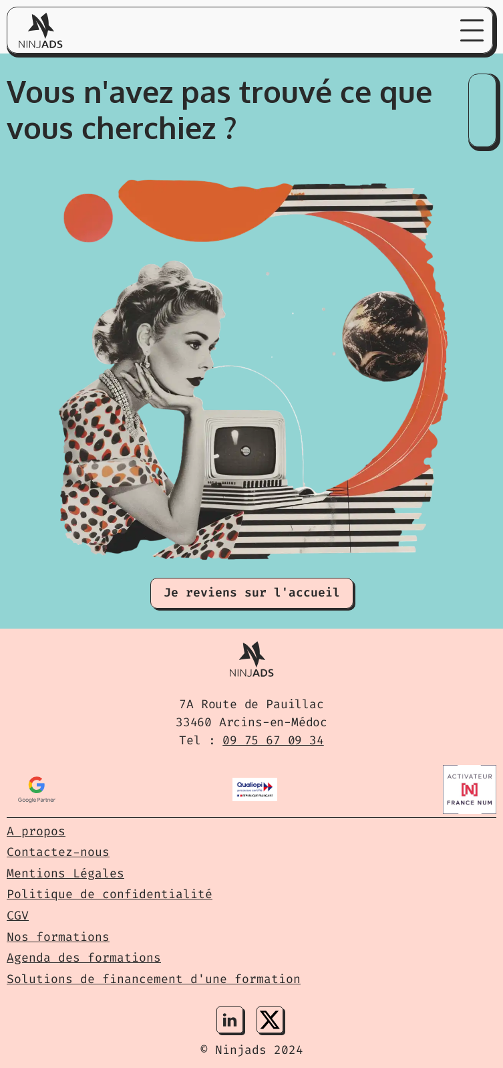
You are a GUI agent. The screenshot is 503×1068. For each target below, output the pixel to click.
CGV (18, 915)
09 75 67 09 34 (272, 740)
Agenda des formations (84, 958)
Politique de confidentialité (109, 894)
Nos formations (58, 937)
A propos (36, 831)
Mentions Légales (65, 873)
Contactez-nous (58, 852)
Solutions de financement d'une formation (154, 979)
